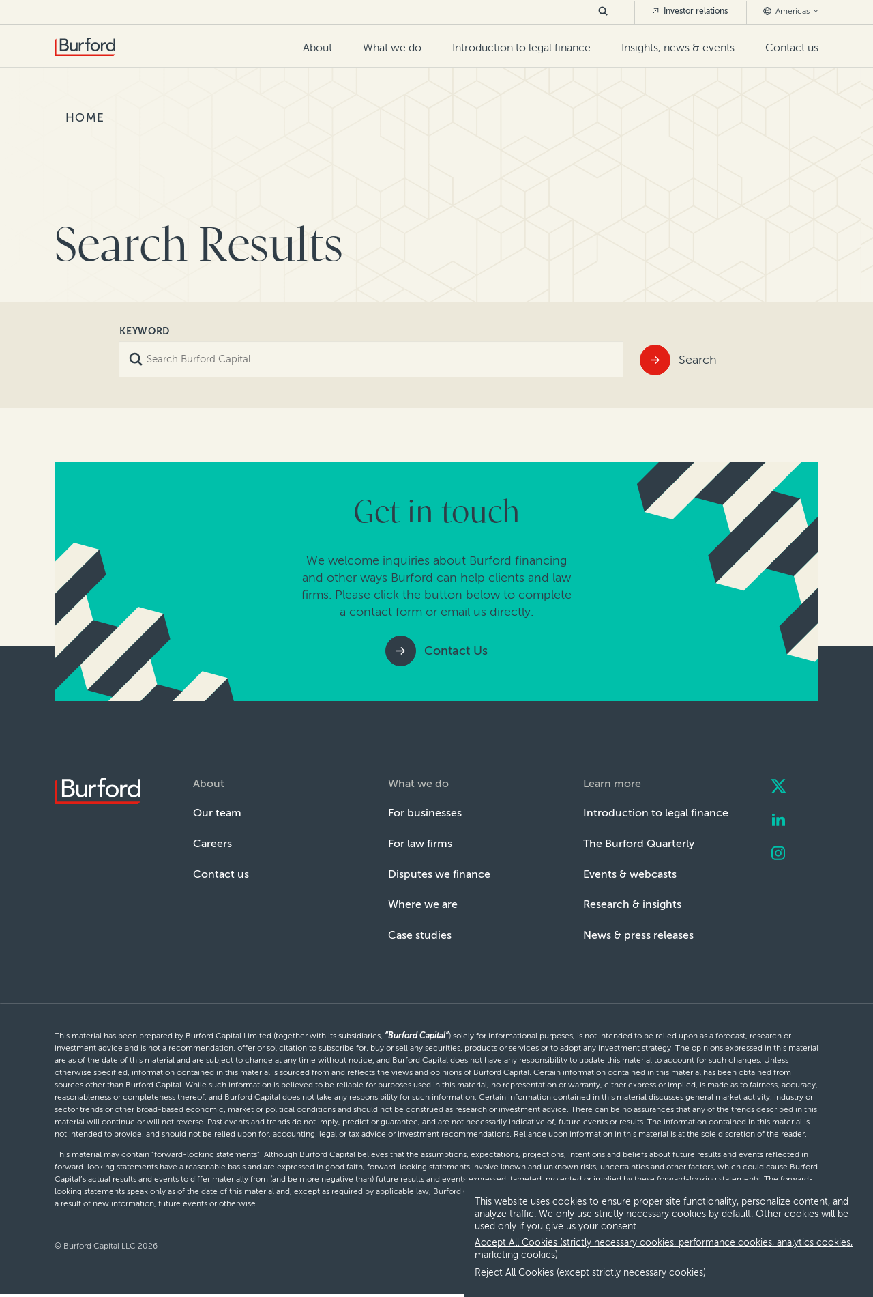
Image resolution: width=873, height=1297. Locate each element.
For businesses (425, 812)
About (317, 47)
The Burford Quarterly (638, 843)
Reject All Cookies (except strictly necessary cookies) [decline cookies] (590, 1273)
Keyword (144, 331)
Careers (212, 843)
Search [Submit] (698, 359)
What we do (392, 47)
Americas (790, 11)
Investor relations (689, 11)
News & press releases (638, 934)
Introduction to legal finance (521, 47)
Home (84, 117)
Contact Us (456, 650)
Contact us (791, 47)
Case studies (420, 934)
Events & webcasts (630, 874)
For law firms (420, 843)
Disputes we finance (439, 874)
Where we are (423, 904)
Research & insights (632, 904)
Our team (217, 812)
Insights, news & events (678, 47)
